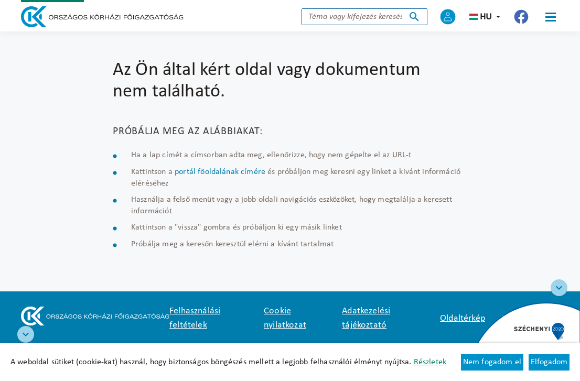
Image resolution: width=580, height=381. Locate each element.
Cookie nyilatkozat (285, 318)
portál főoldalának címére (220, 172)
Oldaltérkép (462, 318)
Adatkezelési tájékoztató (366, 318)
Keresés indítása (414, 17)
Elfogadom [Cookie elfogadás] (549, 362)
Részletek (430, 362)
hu (486, 17)
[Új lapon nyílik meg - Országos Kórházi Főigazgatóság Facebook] (521, 16)
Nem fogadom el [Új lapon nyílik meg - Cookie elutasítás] (492, 362)
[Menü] (550, 16)
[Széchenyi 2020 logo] (559, 287)
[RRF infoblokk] (25, 334)
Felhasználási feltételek (194, 318)
